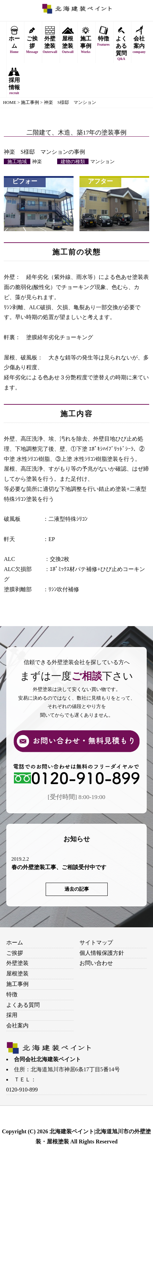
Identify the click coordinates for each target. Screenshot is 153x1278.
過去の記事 (76, 889)
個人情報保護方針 (101, 953)
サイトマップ (96, 942)
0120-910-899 (22, 1090)
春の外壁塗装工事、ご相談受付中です (59, 867)
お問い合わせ (96, 963)
